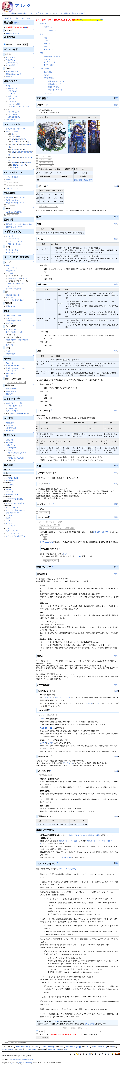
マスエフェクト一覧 (15, 241)
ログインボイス (11, 371)
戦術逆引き (9, 323)
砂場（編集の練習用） (13, 513)
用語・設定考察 (11, 389)
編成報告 (17, 413)
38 (16, 144)
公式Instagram (11, 448)
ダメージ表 (9, 345)
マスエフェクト (49, 49)
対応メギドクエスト (55, 90)
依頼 (18, 104)
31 (16, 142)
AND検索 (9, 44)
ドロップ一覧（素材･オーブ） (16, 129)
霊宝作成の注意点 (46, 775)
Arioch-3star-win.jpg (46, 1047)
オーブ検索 (9, 273)
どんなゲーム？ (11, 57)
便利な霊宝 (9, 297)
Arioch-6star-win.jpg (21, 1047)
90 (19, 162)
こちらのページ (66, 858)
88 (16, 162)
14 (13, 137)
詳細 (25, 27)
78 (22, 157)
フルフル (67, 698)
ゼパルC (50, 743)
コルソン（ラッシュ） (13, 533)
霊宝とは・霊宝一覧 (12, 295)
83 (28, 157)
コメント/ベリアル (12, 531)
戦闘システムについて (13, 74)
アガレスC (58, 698)
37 (13, 144)
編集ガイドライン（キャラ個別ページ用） (84, 835)
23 (19, 139)
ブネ (7, 528)
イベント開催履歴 (12, 177)
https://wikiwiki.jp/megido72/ (91, 20)
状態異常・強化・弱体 (13, 315)
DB (9, 286)
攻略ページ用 (12, 408)
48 (9, 147)
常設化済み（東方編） (15, 185)
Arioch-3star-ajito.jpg (98, 1047)
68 (25, 152)
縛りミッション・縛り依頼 (20, 107)
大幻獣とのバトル (12, 200)
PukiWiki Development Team (24, 1062)
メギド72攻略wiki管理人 (14, 1059)
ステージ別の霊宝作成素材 (15, 300)
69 (28, 152)
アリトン (89, 703)
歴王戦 (13, 94)
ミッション (12, 104)
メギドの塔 (12, 101)
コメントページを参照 (67, 869)
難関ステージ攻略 (12, 131)
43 (25, 144)
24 (22, 139)
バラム (42, 719)
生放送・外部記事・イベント (16, 368)
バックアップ (34, 13)
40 (22, 144)
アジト (8, 86)
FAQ (9, 284)
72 (31, 152)
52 (16, 149)
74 (13, 157)
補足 (45, 538)
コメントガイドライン (13, 411)
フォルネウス (10, 526)
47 (31, 144)
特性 (45, 38)
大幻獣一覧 (11, 205)
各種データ (48, 27)
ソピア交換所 (12, 114)
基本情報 (43, 23)
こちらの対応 (89, 1024)
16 (16, 137)
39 (19, 144)
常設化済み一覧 (13, 182)
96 (28, 162)
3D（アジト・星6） (46, 166)
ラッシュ (11, 278)
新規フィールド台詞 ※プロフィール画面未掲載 (56, 528)
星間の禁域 (9, 197)
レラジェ (9, 523)
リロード (48, 13)
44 (28, 144)
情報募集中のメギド (50, 561)
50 (13, 149)
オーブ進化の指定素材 (13, 289)
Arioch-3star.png (52, 1049)
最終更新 (75, 13)
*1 (3, 1042)
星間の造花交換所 (14, 117)
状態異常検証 (10, 354)
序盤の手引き (10, 60)
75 (16, 157)
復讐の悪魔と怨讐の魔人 (83, 180)
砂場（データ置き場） (101, 532)
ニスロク (9, 518)
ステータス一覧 (13, 239)
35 (22, 142)
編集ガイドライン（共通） (15, 403)
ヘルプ (81, 13)
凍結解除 (19, 13)
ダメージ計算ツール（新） (15, 332)
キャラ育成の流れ (12, 71)
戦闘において (44, 68)
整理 (18, 284)
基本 (14, 284)
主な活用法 (48, 72)
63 (13, 152)
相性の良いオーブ (54, 84)
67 (22, 152)
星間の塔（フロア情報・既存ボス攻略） (19, 224)
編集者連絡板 (10, 423)
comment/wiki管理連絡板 (14, 499)
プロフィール (49, 59)
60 (22, 149)
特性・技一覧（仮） (15, 244)
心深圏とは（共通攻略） (14, 212)
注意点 (46, 75)
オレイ (51, 728)
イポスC (43, 743)
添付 (41, 13)
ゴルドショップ (13, 112)
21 (16, 139)
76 (19, 157)
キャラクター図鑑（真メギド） (16, 510)
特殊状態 (9, 318)
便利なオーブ (10, 271)
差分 (25, 13)
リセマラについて (12, 63)
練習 (11, 413)
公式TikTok (9, 450)
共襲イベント (12, 96)
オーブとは (9, 265)
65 (19, 152)
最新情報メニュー (12, 494)
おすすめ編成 (49, 78)
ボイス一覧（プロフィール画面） (51, 522)
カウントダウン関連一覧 (16, 382)
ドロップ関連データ (12, 365)
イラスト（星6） (45, 160)
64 (16, 152)
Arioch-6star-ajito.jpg (72, 1047)
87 (13, 162)
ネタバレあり (44, 513)
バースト (24, 278)
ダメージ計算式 (11, 329)
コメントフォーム (46, 93)
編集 (13, 13)
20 (13, 139)
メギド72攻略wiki (12, 478)
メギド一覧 (9, 236)
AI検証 (8, 351)
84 (31, 157)
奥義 (45, 46)
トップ (5, 13)
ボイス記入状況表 (46, 542)
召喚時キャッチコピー (52, 56)
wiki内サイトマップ (12, 33)
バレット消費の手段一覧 (48, 715)
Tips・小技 (9, 363)
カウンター (17, 278)
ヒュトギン (9, 515)
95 (25, 162)
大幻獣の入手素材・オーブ (15, 203)
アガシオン (44, 728)
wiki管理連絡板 (11, 428)
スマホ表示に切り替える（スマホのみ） (17, 18)
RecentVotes (10, 485)
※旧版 (14, 286)
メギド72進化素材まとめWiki (16, 453)
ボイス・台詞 (49, 65)
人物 (41, 53)
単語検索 (67, 13)
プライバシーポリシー (27, 1059)
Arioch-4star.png (30, 1049)
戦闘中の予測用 (11, 340)
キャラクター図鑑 (12, 250)
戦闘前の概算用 (23, 340)
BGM (7, 376)
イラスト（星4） (45, 156)
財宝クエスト (12, 88)
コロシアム (12, 99)
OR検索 (18, 44)
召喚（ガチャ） (11, 120)
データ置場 (24, 413)
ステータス (52, 31)
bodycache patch (11, 1064)
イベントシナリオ (12, 188)
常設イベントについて (13, 179)
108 (22, 165)
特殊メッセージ (11, 373)
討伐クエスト (21, 197)
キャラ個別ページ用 (15, 406)
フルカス (9, 521)
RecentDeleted (11, 481)
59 (19, 149)
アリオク (23, 5)
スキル (46, 41)
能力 (41, 34)
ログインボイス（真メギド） (16, 536)
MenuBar (9, 489)
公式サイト (9, 440)
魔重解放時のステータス (48, 206)
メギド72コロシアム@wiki (15, 458)
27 (13, 142)
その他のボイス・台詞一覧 (49, 525)
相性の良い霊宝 (53, 87)
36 (25, 142)
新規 (56, 13)
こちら (65, 554)
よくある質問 (10, 65)
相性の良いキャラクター (57, 81)
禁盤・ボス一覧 (13, 215)
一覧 (60, 13)
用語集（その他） (12, 391)
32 (19, 142)
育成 (22, 284)
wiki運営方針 (10, 430)
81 (25, 157)
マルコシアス (48, 698)
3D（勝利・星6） (45, 163)
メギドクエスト (13, 91)
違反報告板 (9, 425)
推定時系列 (9, 394)
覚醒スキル (48, 44)
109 (14, 168)
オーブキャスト (13, 268)
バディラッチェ (67, 763)
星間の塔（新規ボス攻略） (15, 227)
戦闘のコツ (9, 76)
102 (14, 165)
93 (22, 162)
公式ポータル (10, 442)
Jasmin (24, 1064)
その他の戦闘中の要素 (13, 321)
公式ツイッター (11, 445)
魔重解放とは (10, 306)
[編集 (15, 23)
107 (18, 165)
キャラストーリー (12, 253)
